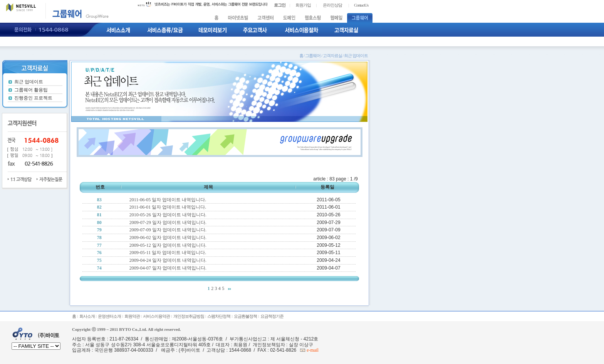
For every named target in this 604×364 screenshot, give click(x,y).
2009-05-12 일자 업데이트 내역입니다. (167, 245)
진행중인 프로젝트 (33, 98)
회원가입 (303, 5)
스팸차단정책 (218, 316)
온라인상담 (332, 5)
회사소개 (87, 316)
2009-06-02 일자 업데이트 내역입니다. (167, 237)
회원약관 (132, 316)
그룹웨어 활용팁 (31, 90)
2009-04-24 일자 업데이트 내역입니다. (167, 260)
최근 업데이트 (28, 81)
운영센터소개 (109, 316)
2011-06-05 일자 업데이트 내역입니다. (167, 199)
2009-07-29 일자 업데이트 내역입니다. (167, 222)
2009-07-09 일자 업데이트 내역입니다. (167, 230)
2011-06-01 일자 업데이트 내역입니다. (167, 207)
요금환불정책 (245, 316)
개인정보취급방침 (188, 316)
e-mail (312, 350)
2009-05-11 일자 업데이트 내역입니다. (167, 252)
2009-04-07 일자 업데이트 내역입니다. (167, 268)
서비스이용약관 (156, 316)
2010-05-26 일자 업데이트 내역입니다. (167, 214)
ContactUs (361, 5)
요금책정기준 (272, 316)
